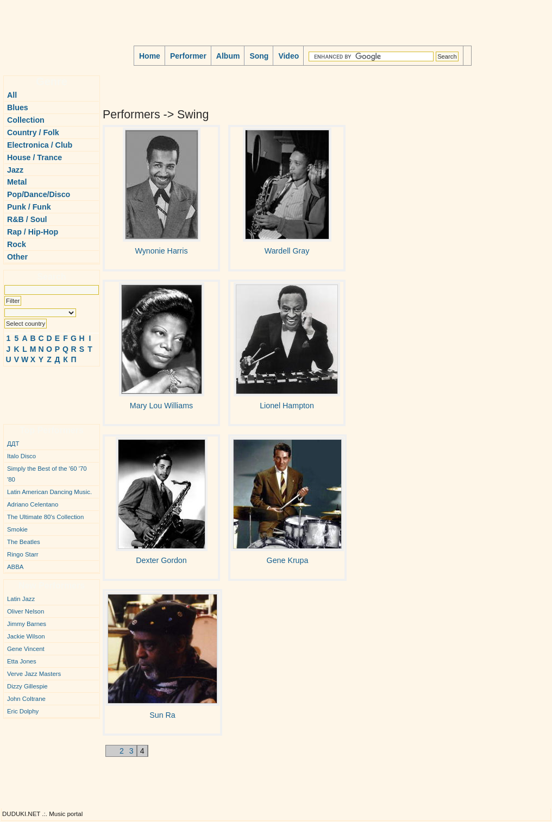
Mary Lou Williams (161, 405)
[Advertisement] (35, 390)
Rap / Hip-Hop (32, 231)
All (12, 95)
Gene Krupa (288, 560)
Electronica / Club (39, 145)
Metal (17, 182)
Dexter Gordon (161, 560)
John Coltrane (26, 698)
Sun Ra (162, 715)
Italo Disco (21, 456)
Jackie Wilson (26, 636)
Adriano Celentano (32, 504)
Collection (26, 120)
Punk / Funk (29, 207)
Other (17, 256)
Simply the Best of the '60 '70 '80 (47, 474)
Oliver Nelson (25, 611)
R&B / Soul (27, 219)
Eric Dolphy (23, 711)
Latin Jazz (21, 599)
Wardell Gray (287, 250)
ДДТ (13, 443)
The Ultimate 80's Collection (45, 517)
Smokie (17, 529)
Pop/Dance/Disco (38, 194)
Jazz (15, 170)
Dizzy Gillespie (27, 686)
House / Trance (34, 157)
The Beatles (23, 542)
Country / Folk (33, 132)
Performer (188, 56)
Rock (16, 244)
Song (258, 56)
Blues (17, 107)
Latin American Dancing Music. (49, 492)
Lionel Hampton (287, 405)
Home (149, 56)
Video (288, 56)
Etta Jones (21, 661)
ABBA (15, 567)
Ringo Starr (23, 554)
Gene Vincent (26, 649)
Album (228, 56)
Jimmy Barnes (26, 624)
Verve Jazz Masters (34, 674)
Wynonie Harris (161, 250)
